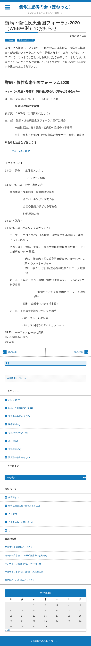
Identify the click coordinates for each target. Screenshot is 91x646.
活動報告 (14, 449)
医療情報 (14, 424)
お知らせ (10, 40)
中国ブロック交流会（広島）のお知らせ (24, 572)
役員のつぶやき (18, 432)
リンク (11, 530)
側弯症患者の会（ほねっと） (46, 6)
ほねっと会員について (20, 408)
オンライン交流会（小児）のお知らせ (23, 563)
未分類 (13, 441)
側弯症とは (13, 497)
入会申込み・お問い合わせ (21, 522)
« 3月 (7, 630)
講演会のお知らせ (26, 40)
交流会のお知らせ (19, 416)
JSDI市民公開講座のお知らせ (19, 547)
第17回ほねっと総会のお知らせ (20, 580)
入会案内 (12, 514)
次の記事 (78, 352)
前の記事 (12, 352)
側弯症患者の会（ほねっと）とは (24, 505)
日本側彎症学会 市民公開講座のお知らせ (26, 555)
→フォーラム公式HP (20, 151)
